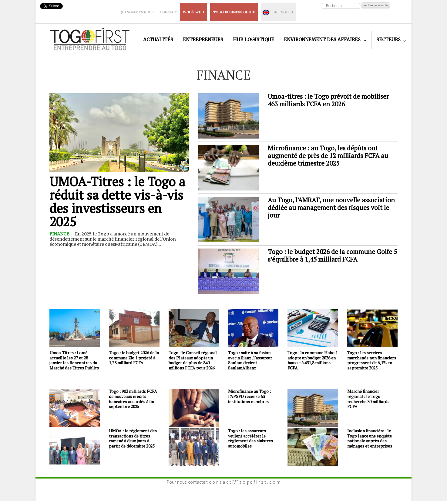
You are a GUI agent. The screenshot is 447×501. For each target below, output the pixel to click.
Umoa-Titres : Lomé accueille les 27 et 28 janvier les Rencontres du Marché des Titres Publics (74, 360)
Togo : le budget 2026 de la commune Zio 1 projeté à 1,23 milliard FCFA (134, 358)
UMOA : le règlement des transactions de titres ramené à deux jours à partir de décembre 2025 (133, 438)
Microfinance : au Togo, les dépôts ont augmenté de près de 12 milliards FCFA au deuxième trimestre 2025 (328, 155)
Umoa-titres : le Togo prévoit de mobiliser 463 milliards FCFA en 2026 (328, 100)
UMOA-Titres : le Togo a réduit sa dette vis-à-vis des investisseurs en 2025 (117, 201)
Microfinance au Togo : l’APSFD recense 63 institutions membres (249, 396)
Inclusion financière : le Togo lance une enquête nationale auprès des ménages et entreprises (369, 438)
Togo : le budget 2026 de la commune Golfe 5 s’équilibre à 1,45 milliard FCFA (332, 255)
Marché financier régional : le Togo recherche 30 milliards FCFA (368, 398)
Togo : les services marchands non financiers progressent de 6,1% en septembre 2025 (371, 360)
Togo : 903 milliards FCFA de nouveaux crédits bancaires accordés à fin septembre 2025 (133, 398)
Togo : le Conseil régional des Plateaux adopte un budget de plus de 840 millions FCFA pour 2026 (193, 360)
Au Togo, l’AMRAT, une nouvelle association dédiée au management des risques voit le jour (331, 207)
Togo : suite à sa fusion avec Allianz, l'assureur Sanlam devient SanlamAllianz (250, 360)
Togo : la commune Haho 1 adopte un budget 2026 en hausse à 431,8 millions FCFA (312, 360)
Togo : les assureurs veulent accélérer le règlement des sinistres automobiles (250, 438)
